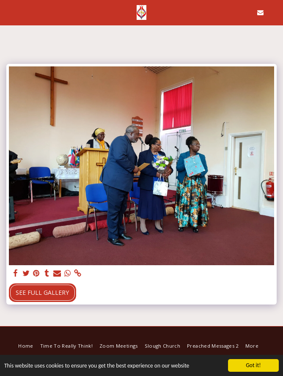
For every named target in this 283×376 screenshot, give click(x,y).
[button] (9, 12)
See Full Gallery (42, 292)
